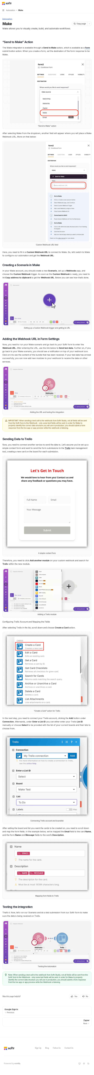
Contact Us (69, 1048)
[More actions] (91, 3)
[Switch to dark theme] (88, 1063)
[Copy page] (79, 24)
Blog (47, 1048)
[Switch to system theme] (79, 1063)
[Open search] (86, 3)
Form (87, 47)
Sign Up (38, 1048)
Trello (67, 448)
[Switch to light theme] (84, 1063)
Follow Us (57, 1048)
